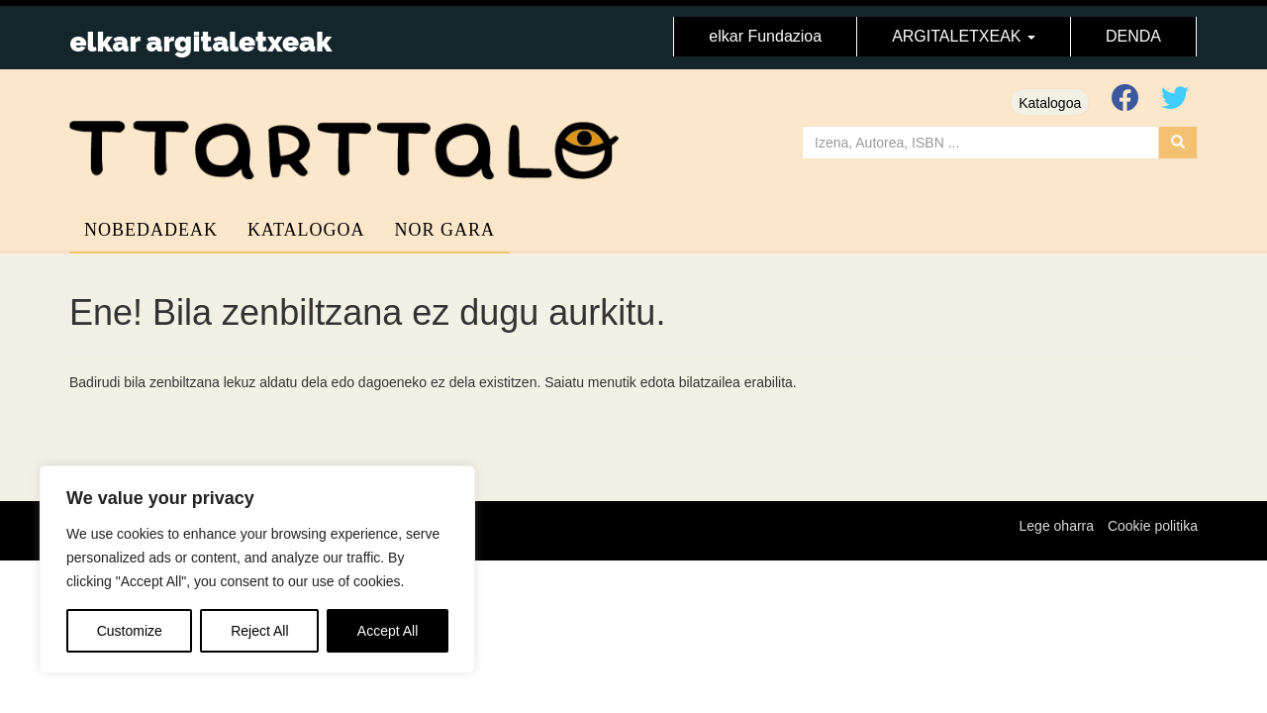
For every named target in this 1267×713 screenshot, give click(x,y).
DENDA (1133, 36)
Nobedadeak (151, 230)
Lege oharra (1057, 526)
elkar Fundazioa (765, 36)
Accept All (387, 631)
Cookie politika (1153, 526)
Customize (129, 631)
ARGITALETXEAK (963, 36)
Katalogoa (1050, 103)
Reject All (259, 631)
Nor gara (445, 230)
